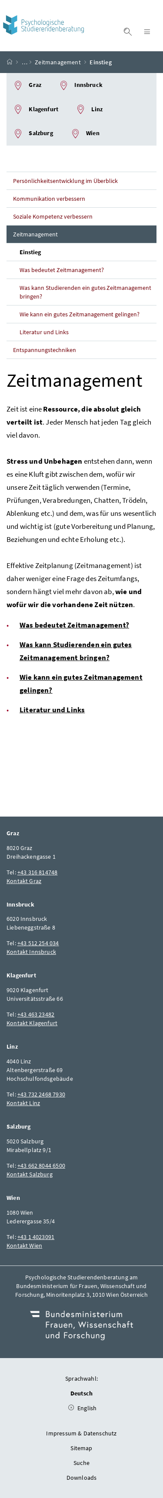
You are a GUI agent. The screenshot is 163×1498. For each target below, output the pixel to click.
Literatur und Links (44, 332)
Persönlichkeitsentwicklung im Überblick (65, 181)
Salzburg (33, 133)
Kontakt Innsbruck (31, 952)
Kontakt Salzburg (30, 1174)
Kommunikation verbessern (49, 199)
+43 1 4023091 (35, 1237)
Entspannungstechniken (44, 350)
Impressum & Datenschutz (81, 1433)
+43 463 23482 (35, 1014)
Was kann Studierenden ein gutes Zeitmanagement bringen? (85, 292)
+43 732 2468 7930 (41, 1094)
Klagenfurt (35, 109)
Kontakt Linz (23, 1103)
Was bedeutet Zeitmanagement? (62, 270)
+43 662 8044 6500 (41, 1165)
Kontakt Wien (24, 1245)
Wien (85, 133)
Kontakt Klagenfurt (32, 1023)
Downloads (82, 1477)
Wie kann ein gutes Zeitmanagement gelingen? (80, 314)
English (103, 1406)
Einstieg (30, 252)
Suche (81, 1463)
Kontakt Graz (24, 881)
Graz (27, 85)
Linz (89, 109)
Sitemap (81, 1448)
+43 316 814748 (37, 872)
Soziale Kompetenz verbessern (53, 216)
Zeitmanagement (57, 62)
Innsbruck (81, 85)
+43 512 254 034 (38, 943)
